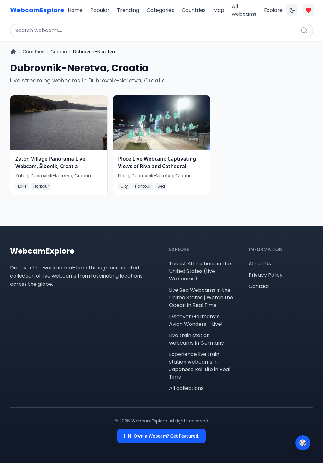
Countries (194, 10)
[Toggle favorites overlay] (308, 10)
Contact (259, 286)
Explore (273, 10)
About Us (260, 263)
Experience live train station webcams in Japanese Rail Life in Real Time (199, 366)
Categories (160, 10)
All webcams (244, 10)
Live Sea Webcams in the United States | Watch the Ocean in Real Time (201, 297)
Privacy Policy (266, 275)
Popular (99, 10)
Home (75, 10)
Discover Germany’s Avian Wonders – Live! (196, 320)
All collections (186, 388)
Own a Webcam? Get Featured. (162, 436)
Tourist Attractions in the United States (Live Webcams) (200, 271)
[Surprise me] (302, 442)
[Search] (304, 30)
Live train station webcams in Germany (196, 339)
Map (218, 10)
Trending (128, 10)
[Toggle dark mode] (292, 10)
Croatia (58, 51)
